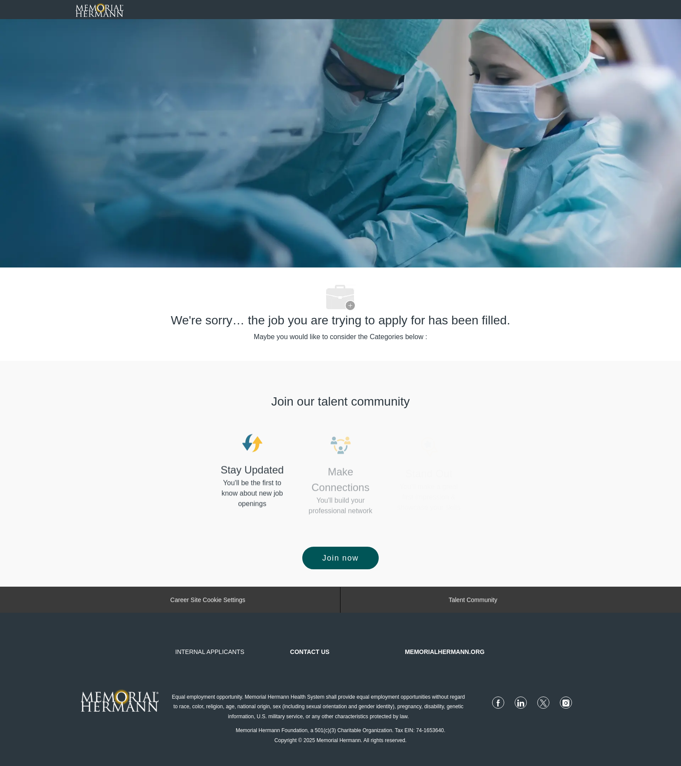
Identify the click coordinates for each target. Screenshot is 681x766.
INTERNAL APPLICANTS (210, 651)
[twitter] (543, 703)
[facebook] (498, 703)
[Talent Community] (473, 602)
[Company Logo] (99, 9)
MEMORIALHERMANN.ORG (445, 651)
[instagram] (566, 703)
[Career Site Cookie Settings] (208, 602)
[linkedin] (521, 703)
